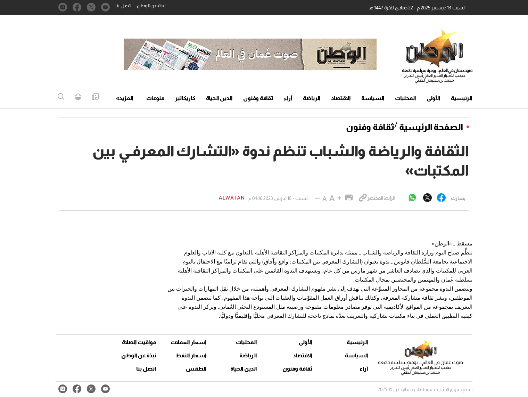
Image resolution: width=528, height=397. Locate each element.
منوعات (155, 98)
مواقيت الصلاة (139, 342)
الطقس (196, 369)
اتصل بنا (123, 5)
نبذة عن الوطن (151, 5)
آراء (288, 98)
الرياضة (312, 98)
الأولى (433, 98)
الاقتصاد (341, 98)
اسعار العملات (189, 342)
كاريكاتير (185, 98)
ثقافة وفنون (258, 98)
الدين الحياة (219, 98)
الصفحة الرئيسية (431, 127)
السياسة (373, 98)
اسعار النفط (191, 355)
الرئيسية (461, 98)
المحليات (405, 98)
